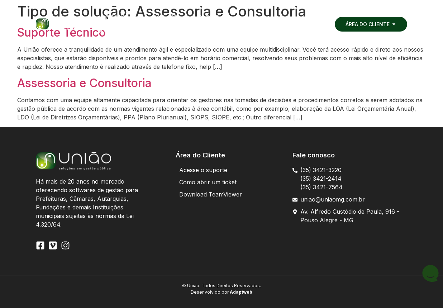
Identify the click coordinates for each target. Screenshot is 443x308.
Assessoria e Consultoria (84, 83)
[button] (139, 17)
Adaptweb (240, 292)
